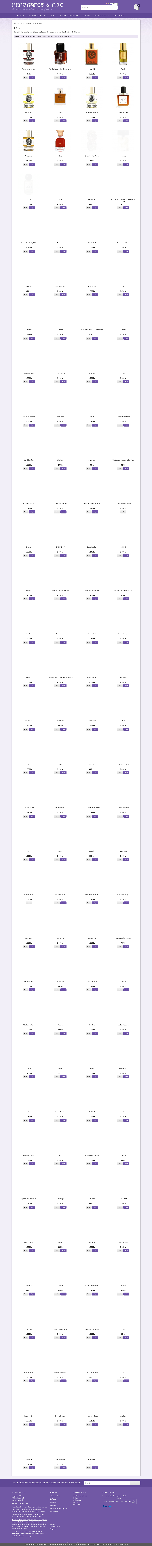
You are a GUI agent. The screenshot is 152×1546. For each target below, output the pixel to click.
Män (53, 16)
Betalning (53, 1502)
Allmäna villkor (55, 1496)
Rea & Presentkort (101, 16)
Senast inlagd (69, 36)
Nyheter (76, 1498)
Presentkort (54, 1512)
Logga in (53, 1529)
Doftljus (86, 16)
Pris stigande (48, 36)
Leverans (53, 1505)
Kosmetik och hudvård (69, 16)
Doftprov (53, 1499)
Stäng (126, 1544)
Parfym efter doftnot (38, 16)
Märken (21, 16)
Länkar (75, 1502)
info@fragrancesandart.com (21, 1511)
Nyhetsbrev (77, 1500)
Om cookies (77, 1504)
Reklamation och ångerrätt (59, 1508)
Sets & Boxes (119, 16)
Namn (40, 36)
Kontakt (52, 1525)
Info (25, 77)
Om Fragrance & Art (80, 1496)
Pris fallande (59, 36)
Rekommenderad (30, 36)
